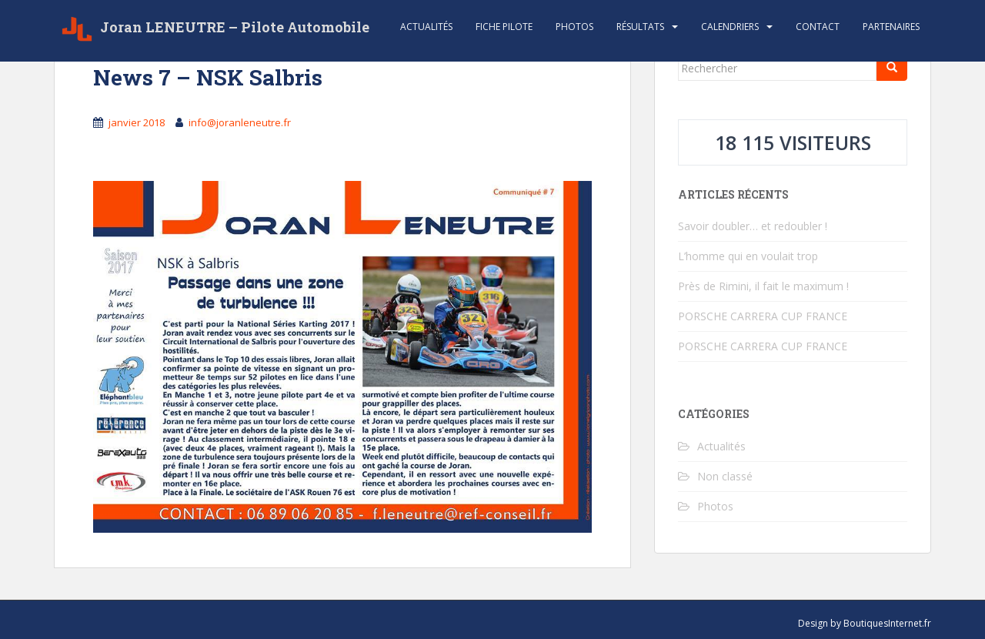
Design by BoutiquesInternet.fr (864, 623)
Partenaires (891, 26)
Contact (818, 26)
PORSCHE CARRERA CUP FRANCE (762, 316)
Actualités (426, 26)
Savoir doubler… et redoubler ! (752, 226)
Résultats (640, 26)
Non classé (725, 476)
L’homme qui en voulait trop (748, 256)
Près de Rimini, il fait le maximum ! (763, 286)
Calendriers (730, 26)
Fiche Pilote (504, 26)
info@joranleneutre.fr (240, 122)
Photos (574, 26)
